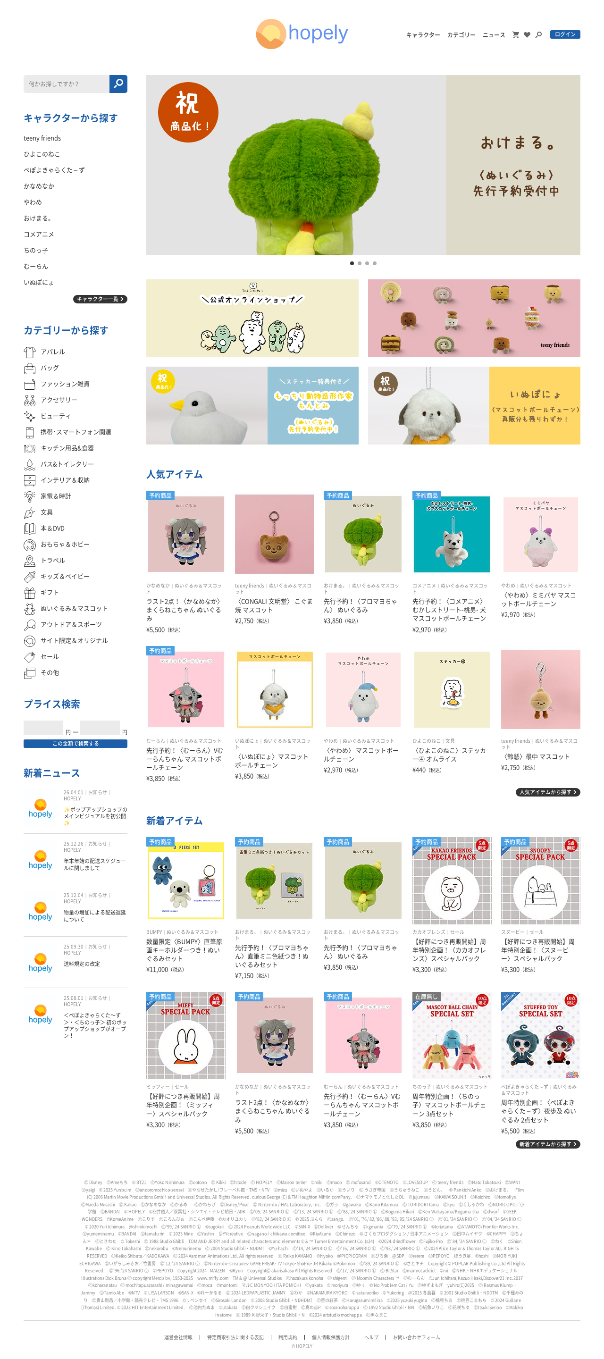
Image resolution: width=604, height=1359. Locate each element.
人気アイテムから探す (545, 792)
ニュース (494, 35)
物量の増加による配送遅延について (95, 916)
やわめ (508, 585)
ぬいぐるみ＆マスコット (546, 585)
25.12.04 (74, 895)
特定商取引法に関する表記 (235, 1337)
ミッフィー (158, 1086)
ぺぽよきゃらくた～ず (524, 1086)
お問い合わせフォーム (416, 1337)
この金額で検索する (75, 743)
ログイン (565, 34)
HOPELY (72, 798)
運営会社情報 (178, 1337)
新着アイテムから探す (545, 1144)
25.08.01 (74, 998)
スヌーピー (513, 932)
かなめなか (158, 585)
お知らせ (97, 792)
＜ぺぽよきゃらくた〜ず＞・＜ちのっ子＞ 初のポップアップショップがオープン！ (95, 1025)
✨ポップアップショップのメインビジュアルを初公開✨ (95, 816)
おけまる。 (335, 585)
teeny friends (249, 585)
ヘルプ (371, 1337)
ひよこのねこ (426, 740)
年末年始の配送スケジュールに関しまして (95, 864)
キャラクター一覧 (97, 299)
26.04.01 (74, 792)
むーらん (155, 740)
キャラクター (423, 35)
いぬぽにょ (247, 740)
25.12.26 (74, 843)
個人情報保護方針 (331, 1337)
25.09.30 (74, 946)
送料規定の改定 (82, 963)
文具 (450, 740)
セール (457, 932)
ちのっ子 (421, 1086)
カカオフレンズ (428, 932)
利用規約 (287, 1337)
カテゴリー (461, 35)
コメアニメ (424, 585)
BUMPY (154, 932)
